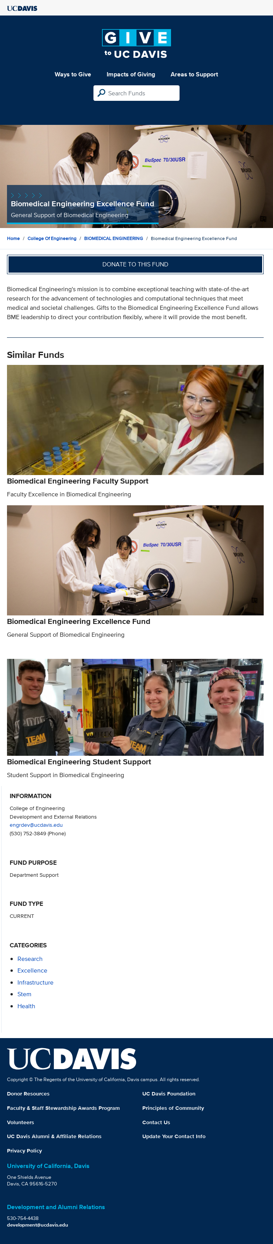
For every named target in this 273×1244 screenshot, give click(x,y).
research (30, 958)
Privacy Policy (24, 1150)
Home (13, 238)
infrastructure (35, 982)
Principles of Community (173, 1108)
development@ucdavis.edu (37, 1224)
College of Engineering (52, 238)
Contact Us (156, 1122)
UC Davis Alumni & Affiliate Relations (54, 1136)
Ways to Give (73, 74)
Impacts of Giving (131, 74)
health (26, 1006)
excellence (32, 970)
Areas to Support (194, 74)
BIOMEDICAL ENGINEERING (113, 238)
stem (24, 994)
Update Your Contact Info (174, 1136)
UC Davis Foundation (168, 1093)
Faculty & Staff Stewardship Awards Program (63, 1108)
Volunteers (20, 1122)
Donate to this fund (135, 264)
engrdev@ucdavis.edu (36, 825)
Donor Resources (28, 1093)
